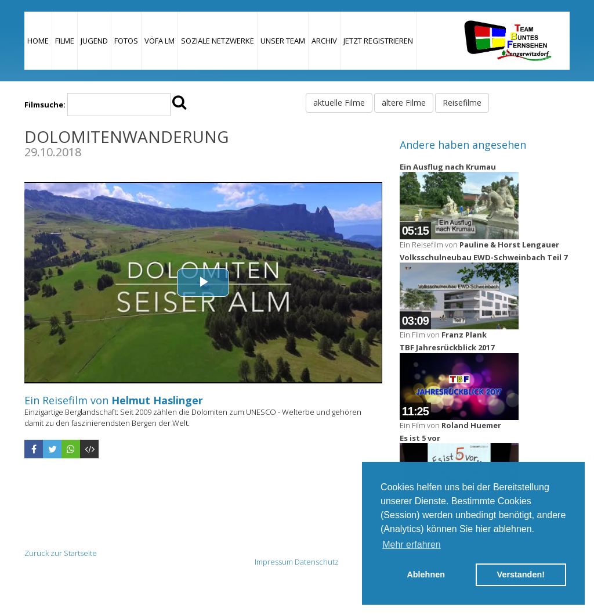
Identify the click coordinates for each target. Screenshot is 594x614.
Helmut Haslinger (157, 400)
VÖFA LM (159, 40)
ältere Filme (404, 102)
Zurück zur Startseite (60, 553)
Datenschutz (317, 561)
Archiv (324, 40)
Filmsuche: (45, 104)
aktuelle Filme (339, 102)
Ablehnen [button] (426, 574)
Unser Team (282, 40)
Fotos (126, 40)
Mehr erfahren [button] (411, 545)
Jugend (94, 40)
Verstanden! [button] (521, 574)
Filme (64, 40)
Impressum (274, 561)
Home (38, 40)
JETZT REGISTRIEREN (378, 40)
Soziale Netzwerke (217, 40)
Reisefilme (462, 102)
